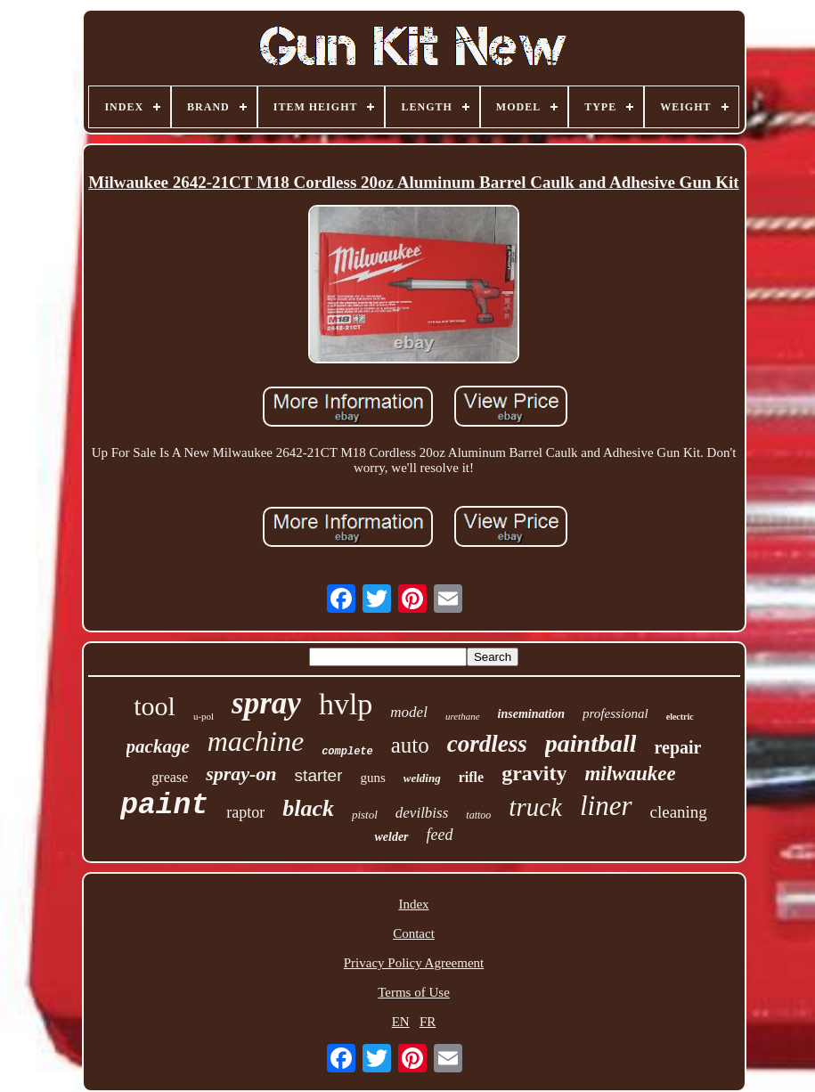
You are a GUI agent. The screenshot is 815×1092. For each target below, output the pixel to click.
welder (391, 836)
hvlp (345, 704)
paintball (591, 743)
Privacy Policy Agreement (414, 963)
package (158, 746)
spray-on (241, 773)
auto (410, 745)
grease (169, 777)
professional (615, 713)
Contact (414, 933)
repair (677, 747)
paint (164, 805)
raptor (245, 812)
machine (256, 741)
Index (413, 904)
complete (347, 752)
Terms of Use (414, 992)
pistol (365, 814)
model (409, 712)
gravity (533, 773)
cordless (487, 743)
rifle (471, 777)
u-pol (203, 716)
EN (401, 1022)
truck (535, 807)
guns (372, 777)
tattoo (478, 815)
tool (154, 706)
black (308, 808)
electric (680, 716)
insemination (531, 714)
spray (266, 703)
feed (440, 834)
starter (319, 775)
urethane (462, 716)
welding (422, 778)
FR (428, 1022)
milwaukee (629, 773)
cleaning (678, 812)
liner (606, 805)
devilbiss (422, 812)
